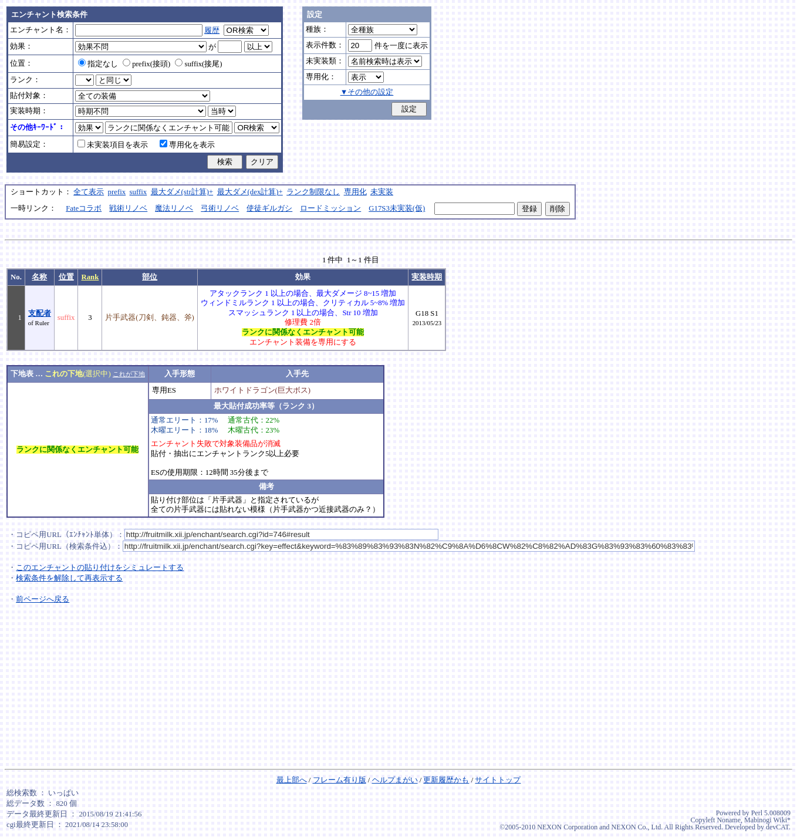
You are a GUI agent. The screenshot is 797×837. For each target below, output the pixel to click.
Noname (729, 820)
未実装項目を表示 (112, 145)
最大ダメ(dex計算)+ (250, 192)
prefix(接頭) (146, 64)
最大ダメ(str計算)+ (182, 192)
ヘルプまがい (395, 780)
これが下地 (129, 373)
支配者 (39, 313)
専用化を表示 (187, 145)
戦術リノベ (128, 208)
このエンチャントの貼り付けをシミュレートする (100, 567)
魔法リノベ (174, 208)
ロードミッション (330, 208)
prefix (117, 192)
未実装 (381, 192)
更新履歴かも (446, 780)
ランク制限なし (313, 192)
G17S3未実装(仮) (397, 208)
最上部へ (291, 780)
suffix (138, 192)
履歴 (211, 30)
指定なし (98, 64)
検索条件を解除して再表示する (69, 578)
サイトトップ (498, 780)
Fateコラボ (84, 208)
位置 (66, 277)
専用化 (355, 192)
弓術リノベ (220, 208)
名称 (39, 277)
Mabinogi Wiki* (767, 820)
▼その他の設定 (367, 92)
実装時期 (426, 277)
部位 (149, 277)
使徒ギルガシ (269, 208)
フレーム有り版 (339, 780)
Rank (90, 277)
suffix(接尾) (198, 64)
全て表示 (88, 192)
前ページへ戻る (42, 599)
